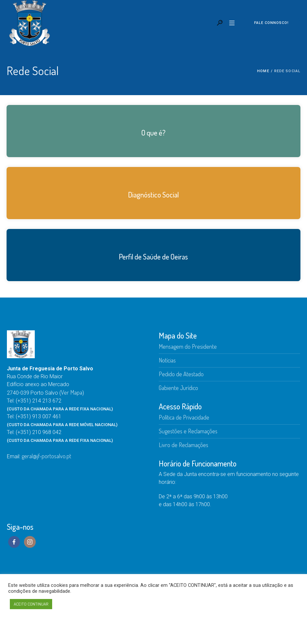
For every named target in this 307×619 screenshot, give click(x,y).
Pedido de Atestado (181, 374)
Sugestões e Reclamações (188, 431)
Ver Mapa (71, 392)
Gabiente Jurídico (178, 387)
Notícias (167, 360)
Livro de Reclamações (183, 444)
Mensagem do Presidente (188, 346)
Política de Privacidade (184, 417)
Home (263, 71)
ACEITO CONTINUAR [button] (31, 604)
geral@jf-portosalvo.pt (46, 456)
